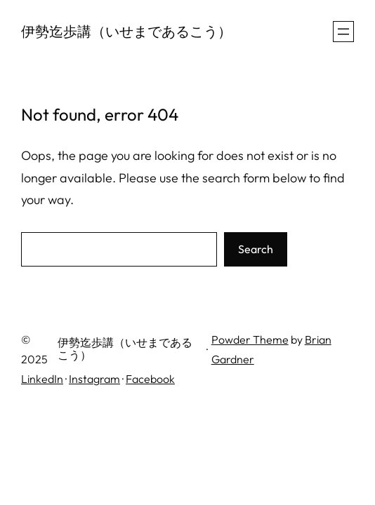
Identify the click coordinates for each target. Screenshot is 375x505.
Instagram (94, 379)
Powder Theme (250, 339)
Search (255, 249)
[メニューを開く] (343, 31)
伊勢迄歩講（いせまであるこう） (126, 31)
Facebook (150, 379)
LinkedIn (42, 379)
